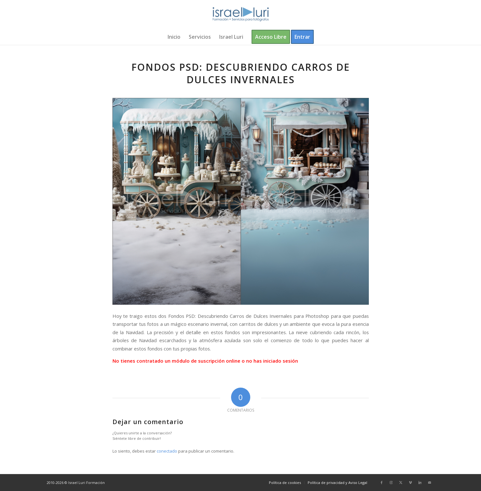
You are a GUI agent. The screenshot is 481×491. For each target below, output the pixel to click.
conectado (167, 451)
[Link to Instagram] (391, 482)
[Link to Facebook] (381, 482)
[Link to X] (401, 482)
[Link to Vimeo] (410, 482)
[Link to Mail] (430, 482)
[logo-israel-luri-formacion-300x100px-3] (240, 14)
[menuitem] (174, 37)
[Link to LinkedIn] (420, 482)
